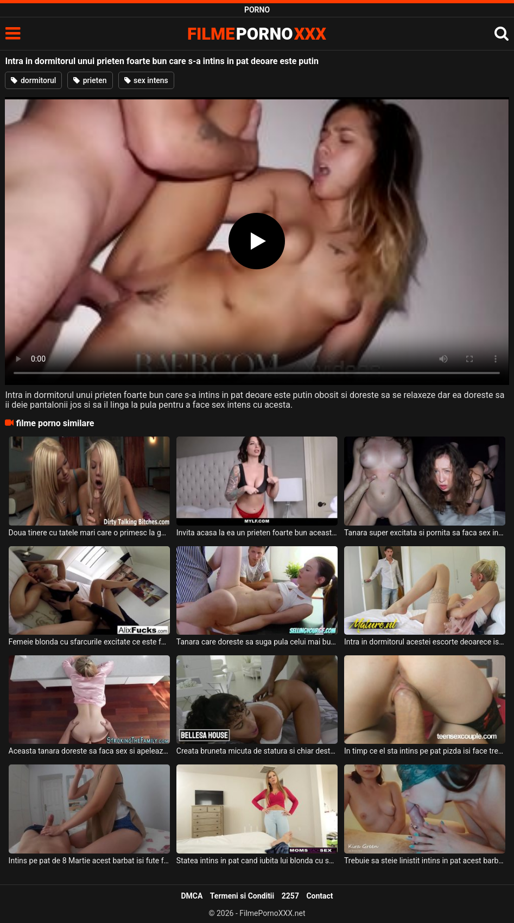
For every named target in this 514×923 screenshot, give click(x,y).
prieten (89, 80)
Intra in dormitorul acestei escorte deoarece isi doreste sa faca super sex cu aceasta (424, 641)
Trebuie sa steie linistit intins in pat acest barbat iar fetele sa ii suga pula (424, 860)
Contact (319, 896)
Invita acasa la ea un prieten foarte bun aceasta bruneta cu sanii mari (257, 532)
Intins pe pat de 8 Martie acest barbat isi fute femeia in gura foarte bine (89, 860)
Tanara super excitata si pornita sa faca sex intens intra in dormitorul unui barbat (424, 532)
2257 (290, 896)
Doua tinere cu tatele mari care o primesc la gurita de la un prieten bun (89, 532)
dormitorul (33, 80)
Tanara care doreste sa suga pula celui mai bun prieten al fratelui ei (257, 641)
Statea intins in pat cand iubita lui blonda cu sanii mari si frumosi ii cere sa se (257, 860)
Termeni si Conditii (242, 896)
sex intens (146, 80)
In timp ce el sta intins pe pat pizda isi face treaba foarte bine (424, 751)
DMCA (191, 896)
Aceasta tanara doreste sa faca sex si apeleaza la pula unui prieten (89, 751)
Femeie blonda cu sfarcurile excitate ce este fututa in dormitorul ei (89, 641)
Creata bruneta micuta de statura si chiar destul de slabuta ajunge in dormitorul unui (257, 751)
